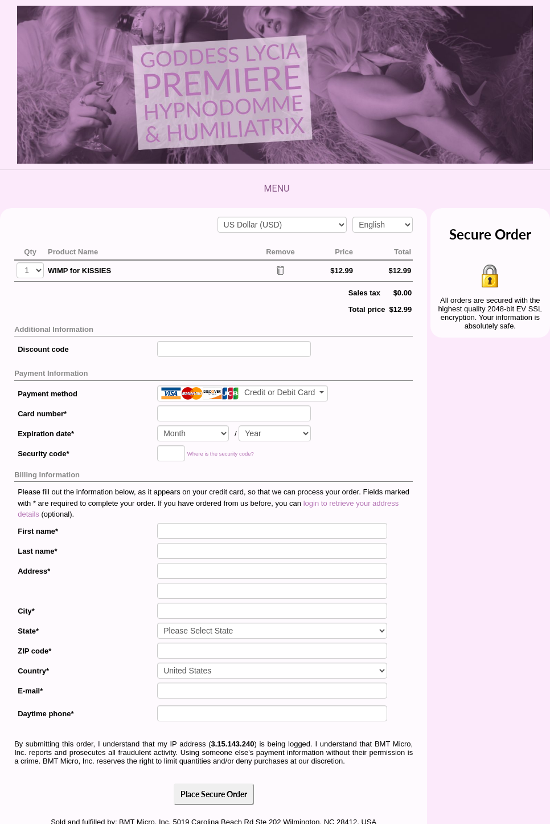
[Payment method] (242, 393)
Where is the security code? (220, 453)
